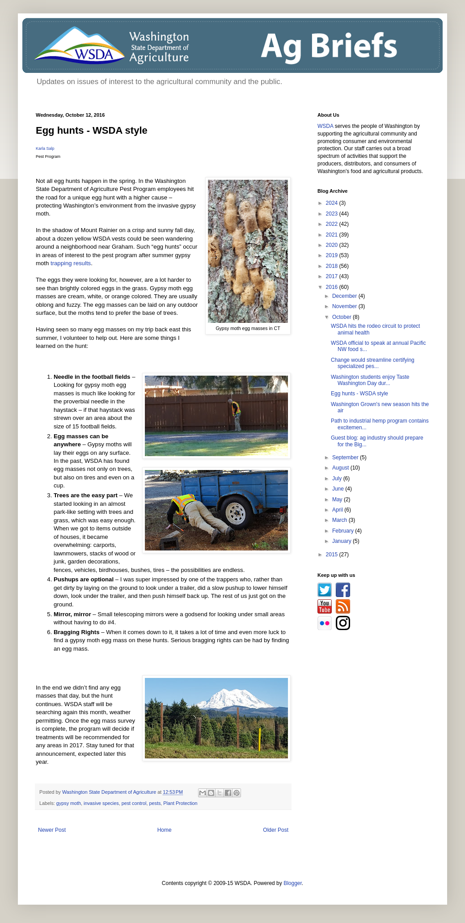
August (341, 468)
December (345, 296)
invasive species (101, 803)
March (340, 520)
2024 (332, 203)
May (338, 499)
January (342, 541)
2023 (332, 214)
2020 (332, 245)
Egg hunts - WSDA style (359, 393)
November (345, 306)
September (346, 457)
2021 (332, 235)
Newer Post (52, 830)
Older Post (275, 830)
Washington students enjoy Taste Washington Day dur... (370, 380)
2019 (332, 255)
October (342, 317)
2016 (332, 287)
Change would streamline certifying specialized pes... (372, 363)
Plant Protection (180, 803)
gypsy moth (68, 803)
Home (164, 830)
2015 (332, 554)
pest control (134, 803)
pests (155, 803)
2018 (332, 266)
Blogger (292, 883)
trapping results (71, 263)
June (338, 489)
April (338, 510)
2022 (332, 224)
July (337, 478)
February (343, 531)
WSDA (325, 126)
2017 (332, 276)
